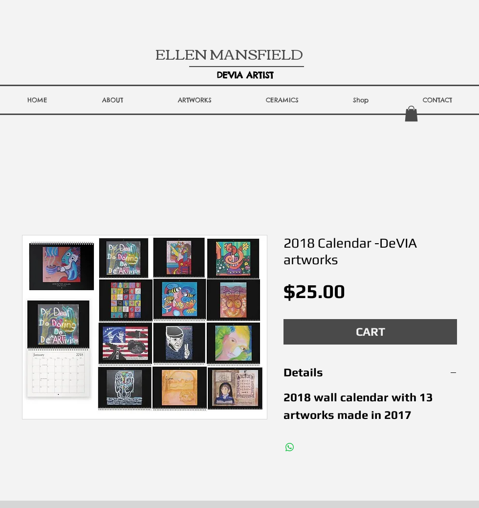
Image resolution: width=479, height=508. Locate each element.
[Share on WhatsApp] (290, 447)
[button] (113, 100)
